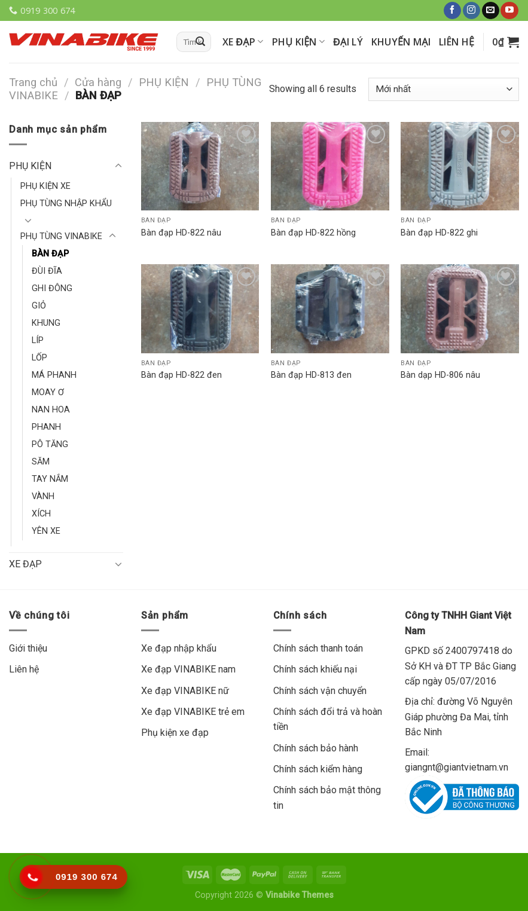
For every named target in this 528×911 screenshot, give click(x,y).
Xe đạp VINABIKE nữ (185, 690)
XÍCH (41, 514)
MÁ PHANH (54, 375)
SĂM (41, 462)
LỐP (39, 358)
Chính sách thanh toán (318, 648)
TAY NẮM (50, 479)
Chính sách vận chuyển (320, 690)
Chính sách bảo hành (315, 748)
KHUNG (46, 323)
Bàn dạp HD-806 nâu (440, 375)
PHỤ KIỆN (298, 41)
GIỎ (39, 306)
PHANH (46, 427)
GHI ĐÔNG (52, 288)
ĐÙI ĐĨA (47, 271)
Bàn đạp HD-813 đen (311, 375)
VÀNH (43, 496)
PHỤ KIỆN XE (45, 186)
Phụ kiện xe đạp (175, 732)
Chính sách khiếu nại (315, 669)
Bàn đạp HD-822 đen (181, 375)
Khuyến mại (401, 41)
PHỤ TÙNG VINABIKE (61, 236)
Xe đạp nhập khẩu (178, 648)
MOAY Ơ (48, 392)
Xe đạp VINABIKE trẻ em (193, 711)
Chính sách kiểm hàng (317, 769)
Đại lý (348, 41)
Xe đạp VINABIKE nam (188, 669)
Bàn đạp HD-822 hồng (313, 233)
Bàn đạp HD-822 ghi (439, 233)
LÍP (38, 340)
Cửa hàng (98, 82)
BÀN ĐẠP (50, 254)
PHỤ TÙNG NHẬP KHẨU (66, 203)
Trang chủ (33, 82)
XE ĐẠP (243, 41)
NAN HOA (51, 410)
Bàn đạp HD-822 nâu (181, 233)
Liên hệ (456, 41)
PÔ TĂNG (50, 444)
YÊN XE (46, 531)
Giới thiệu (28, 648)
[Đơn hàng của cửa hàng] (443, 89)
